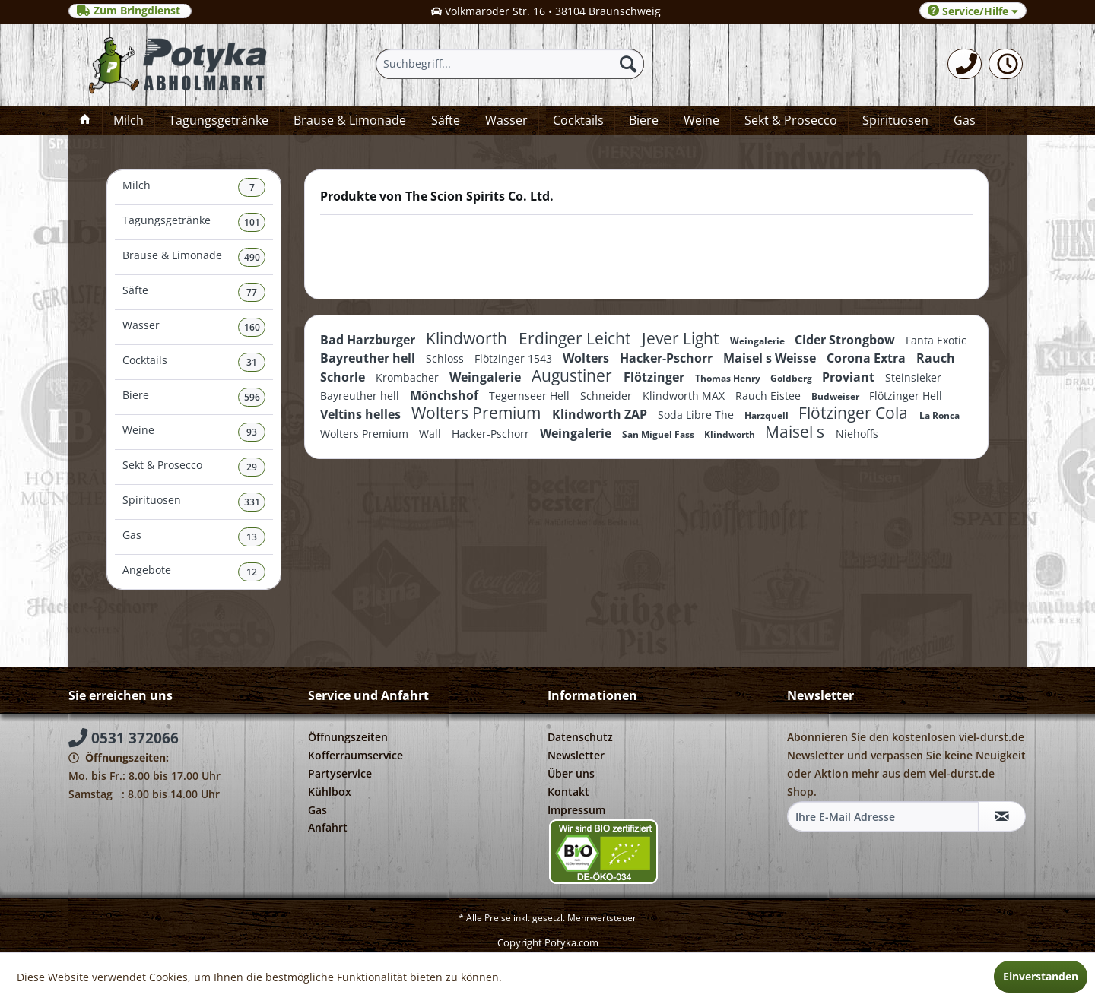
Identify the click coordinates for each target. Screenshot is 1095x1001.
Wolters (587, 358)
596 (252, 397)
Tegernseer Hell (531, 395)
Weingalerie (758, 340)
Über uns (571, 773)
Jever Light (682, 338)
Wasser (193, 327)
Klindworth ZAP (601, 414)
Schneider (607, 395)
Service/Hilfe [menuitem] (973, 11)
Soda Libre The (697, 414)
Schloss (446, 358)
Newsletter (576, 755)
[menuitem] (964, 64)
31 (251, 362)
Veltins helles (362, 414)
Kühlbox (329, 791)
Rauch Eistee (769, 395)
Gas (193, 536)
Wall (431, 433)
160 (252, 327)
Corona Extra (868, 358)
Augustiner (574, 375)
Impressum (576, 810)
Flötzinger (655, 377)
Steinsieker (913, 377)
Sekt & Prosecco (193, 467)
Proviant (850, 377)
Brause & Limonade (193, 257)
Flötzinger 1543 (514, 358)
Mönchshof (445, 395)
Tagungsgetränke (193, 222)
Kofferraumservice (355, 755)
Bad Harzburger (369, 339)
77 (251, 292)
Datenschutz (580, 737)
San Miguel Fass (659, 434)
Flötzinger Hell (905, 395)
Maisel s (796, 431)
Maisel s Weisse (771, 358)
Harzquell (767, 415)
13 (251, 537)
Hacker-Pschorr (668, 358)
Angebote (193, 571)
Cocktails (193, 362)
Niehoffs (857, 433)
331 (252, 502)
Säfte (193, 292)
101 (252, 222)
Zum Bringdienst (130, 10)
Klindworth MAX (685, 395)
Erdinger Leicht (576, 338)
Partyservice (340, 773)
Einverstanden (1040, 976)
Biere (193, 397)
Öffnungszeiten (348, 737)
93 (251, 432)
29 (251, 467)
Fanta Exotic (936, 340)
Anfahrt (328, 827)
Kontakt (568, 791)
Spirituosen (193, 502)
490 (252, 257)
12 (251, 571)
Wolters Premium (477, 412)
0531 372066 (123, 738)
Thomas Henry (729, 378)
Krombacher (409, 377)
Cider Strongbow (846, 339)
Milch (193, 187)
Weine (193, 432)
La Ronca (939, 415)
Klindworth (468, 338)
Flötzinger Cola (855, 412)
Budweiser (836, 396)
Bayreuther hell (369, 358)
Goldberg (792, 378)
